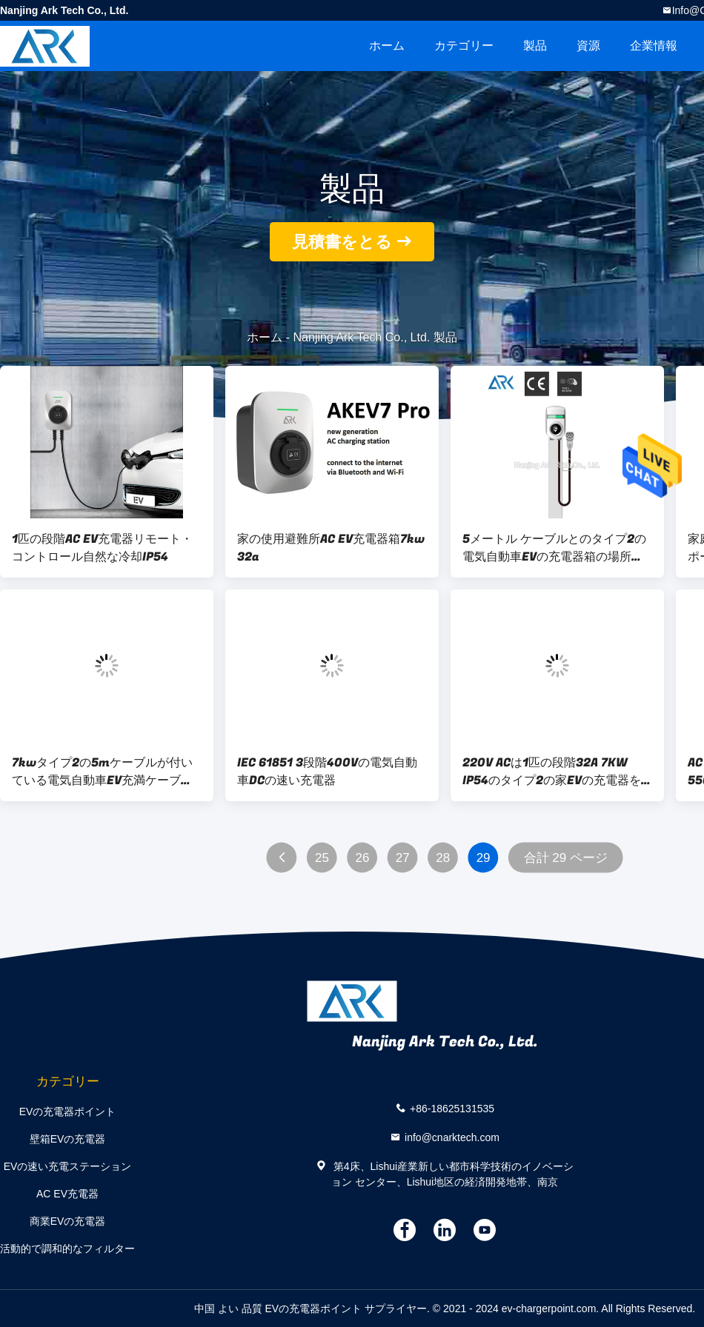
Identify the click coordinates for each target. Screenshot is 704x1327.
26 (362, 858)
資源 (588, 45)
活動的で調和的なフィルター (67, 1248)
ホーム (387, 45)
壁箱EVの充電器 (68, 1139)
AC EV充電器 (67, 1194)
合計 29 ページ (566, 858)
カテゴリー (464, 45)
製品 (535, 45)
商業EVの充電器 (68, 1221)
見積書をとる (342, 242)
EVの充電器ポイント (67, 1111)
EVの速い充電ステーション (68, 1166)
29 (483, 858)
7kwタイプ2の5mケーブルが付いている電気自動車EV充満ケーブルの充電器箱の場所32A (102, 771)
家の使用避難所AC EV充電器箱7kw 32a (331, 548)
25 (322, 858)
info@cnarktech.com (452, 1137)
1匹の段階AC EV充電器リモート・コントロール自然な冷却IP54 (102, 548)
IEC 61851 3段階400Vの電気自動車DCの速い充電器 (327, 771)
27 (403, 858)
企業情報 (653, 45)
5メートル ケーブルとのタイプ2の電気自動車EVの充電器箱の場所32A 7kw (554, 548)
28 (443, 858)
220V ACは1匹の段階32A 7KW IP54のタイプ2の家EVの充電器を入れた (551, 771)
